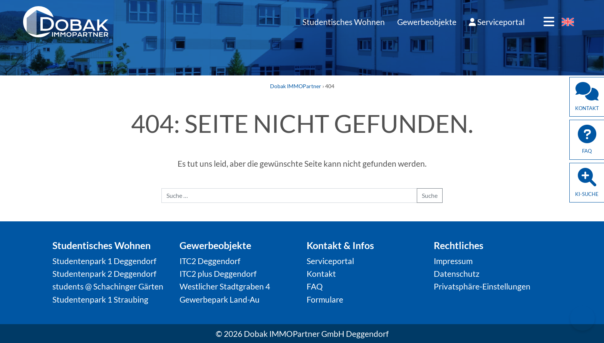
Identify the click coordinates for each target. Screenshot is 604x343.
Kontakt (321, 273)
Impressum (453, 261)
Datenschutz (457, 273)
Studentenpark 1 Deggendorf (104, 261)
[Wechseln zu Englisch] (568, 22)
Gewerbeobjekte (426, 22)
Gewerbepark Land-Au (220, 299)
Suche (430, 195)
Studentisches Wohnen (343, 22)
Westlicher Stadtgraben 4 (225, 286)
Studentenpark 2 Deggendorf (104, 273)
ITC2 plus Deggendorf (218, 273)
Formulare (325, 299)
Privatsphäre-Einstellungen (482, 286)
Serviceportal (497, 22)
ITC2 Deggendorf (210, 261)
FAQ (315, 286)
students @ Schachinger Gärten (107, 286)
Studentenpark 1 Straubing (100, 299)
